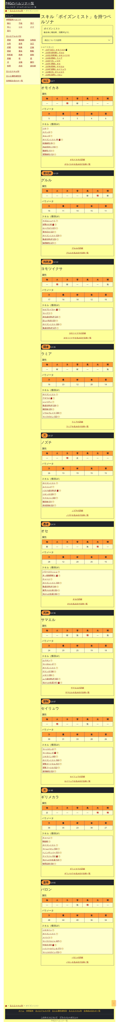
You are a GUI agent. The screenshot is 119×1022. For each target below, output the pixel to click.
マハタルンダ (48, 664)
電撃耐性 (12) (48, 154)
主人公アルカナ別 (13, 36)
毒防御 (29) (47, 409)
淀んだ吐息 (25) (49, 320)
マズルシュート (49, 220)
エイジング (47, 487)
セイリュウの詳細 (77, 776)
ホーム (21, 1011)
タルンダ (46, 136)
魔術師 (21, 40)
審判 (32, 62)
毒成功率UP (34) (49, 586)
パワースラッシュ (50, 571)
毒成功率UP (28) (49, 405)
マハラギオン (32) (50, 416)
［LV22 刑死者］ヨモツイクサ (57, 55)
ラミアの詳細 (77, 422)
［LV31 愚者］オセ (52, 63)
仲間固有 (29, 1011)
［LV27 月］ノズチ (52, 61)
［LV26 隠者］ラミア (53, 58)
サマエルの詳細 (77, 688)
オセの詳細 (77, 599)
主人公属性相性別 (13, 76)
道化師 (33, 66)
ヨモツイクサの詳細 (77, 333)
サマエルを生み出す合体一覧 (77, 692)
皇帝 (20, 43)
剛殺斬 (45, 841)
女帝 (9, 43)
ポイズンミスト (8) (52, 139)
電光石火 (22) (48, 232)
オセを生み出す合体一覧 (77, 604)
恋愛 (9, 47)
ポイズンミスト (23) (51, 235)
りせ (20, 27)
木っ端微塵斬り (50, 575)
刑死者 (10, 54)
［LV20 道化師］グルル (54, 52)
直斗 (9, 30)
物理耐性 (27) (48, 243)
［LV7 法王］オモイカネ (55, 49)
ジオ (44, 128)
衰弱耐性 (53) (48, 771)
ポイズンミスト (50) (51, 760)
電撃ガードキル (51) (51, 764)
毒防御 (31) (47, 501)
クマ (32, 27)
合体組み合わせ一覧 (14, 80)
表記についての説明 (53, 40)
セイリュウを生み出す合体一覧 (77, 781)
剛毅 (32, 51)
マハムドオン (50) (50, 849)
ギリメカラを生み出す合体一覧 (77, 873)
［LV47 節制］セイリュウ (55, 69)
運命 (20, 51)
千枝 (20, 23)
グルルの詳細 (77, 248)
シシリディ (47, 402)
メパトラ (46, 937)
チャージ (46, 579)
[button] (48, 128)
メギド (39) (47, 675)
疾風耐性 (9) (48, 143)
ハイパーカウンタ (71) (52, 948)
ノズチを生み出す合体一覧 (77, 515)
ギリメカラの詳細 (77, 869)
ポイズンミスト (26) (51, 324)
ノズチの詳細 (77, 510)
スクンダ (46, 132)
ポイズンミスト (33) (51, 583)
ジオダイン (47, 930)
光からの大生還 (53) (51, 860)
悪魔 (9, 58)
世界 (9, 66)
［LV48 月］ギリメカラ (54, 72)
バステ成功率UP (51, 490)
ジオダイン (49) (49, 756)
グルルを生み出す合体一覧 (77, 253)
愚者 (9, 40)
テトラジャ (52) (50, 856)
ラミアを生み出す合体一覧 (77, 426)
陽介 (9, 23)
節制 (32, 54)
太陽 (20, 62)
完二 (9, 27)
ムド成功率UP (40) (50, 679)
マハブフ (46, 313)
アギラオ (47, 398)
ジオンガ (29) (48, 494)
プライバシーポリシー (69, 1017)
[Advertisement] (22, 99)
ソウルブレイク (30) (51, 413)
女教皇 (33, 40)
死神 (20, 54)
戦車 (20, 47)
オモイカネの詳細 (77, 159)
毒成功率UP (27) (49, 328)
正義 (32, 47)
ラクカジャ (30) (49, 498)
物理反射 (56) (48, 863)
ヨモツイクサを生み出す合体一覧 (77, 338)
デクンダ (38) (48, 671)
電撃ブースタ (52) (50, 767)
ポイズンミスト (49, 394)
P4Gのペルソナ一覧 (20, 3)
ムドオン (46, 660)
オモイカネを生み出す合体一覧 (77, 164)
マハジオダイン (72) (51, 952)
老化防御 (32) (48, 505)
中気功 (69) (48, 945)
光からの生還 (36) (50, 594)
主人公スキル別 (16, 10)
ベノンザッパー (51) (51, 852)
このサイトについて (49, 1017)
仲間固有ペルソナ (13, 19)
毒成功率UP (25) (49, 239)
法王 (32, 43)
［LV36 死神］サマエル (54, 66)
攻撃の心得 (48, 224)
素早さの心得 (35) (50, 590)
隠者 (9, 51)
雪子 (32, 23)
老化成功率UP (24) (50, 317)
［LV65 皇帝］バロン (53, 74)
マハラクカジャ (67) (51, 941)
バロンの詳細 (77, 957)
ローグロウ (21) (49, 228)
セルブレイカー (50, 309)
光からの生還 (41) (51, 682)
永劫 (20, 66)
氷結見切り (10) (49, 147)
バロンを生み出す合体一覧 (77, 962)
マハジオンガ (48, 749)
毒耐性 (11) (47, 150)
